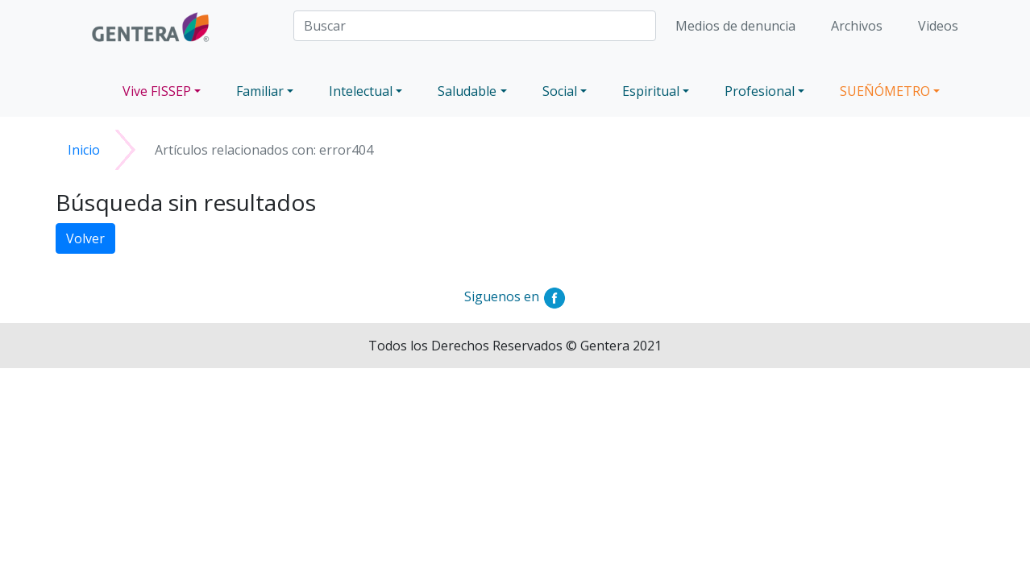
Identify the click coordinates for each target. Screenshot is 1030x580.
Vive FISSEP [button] (157, 91)
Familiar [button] (260, 91)
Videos (938, 26)
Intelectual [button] (360, 91)
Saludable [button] (467, 91)
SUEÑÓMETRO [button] (885, 91)
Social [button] (559, 91)
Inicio (84, 150)
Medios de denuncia (735, 26)
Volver (85, 238)
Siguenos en (515, 296)
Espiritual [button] (650, 91)
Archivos (857, 26)
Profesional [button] (760, 91)
